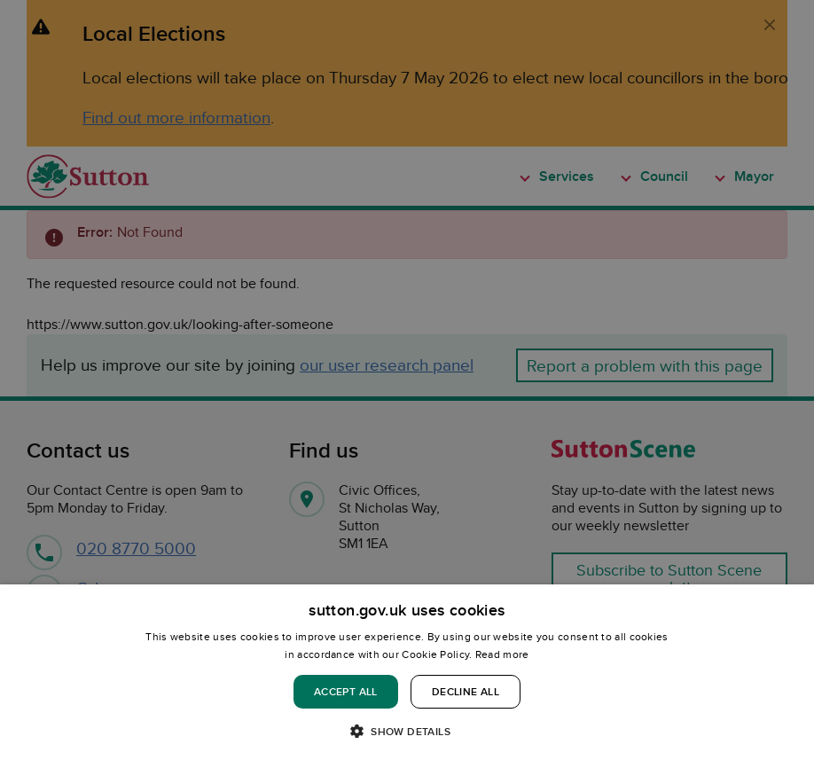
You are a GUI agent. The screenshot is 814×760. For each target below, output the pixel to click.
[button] (407, 730)
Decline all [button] (465, 691)
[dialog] (407, 672)
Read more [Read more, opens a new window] (502, 654)
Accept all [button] (346, 691)
